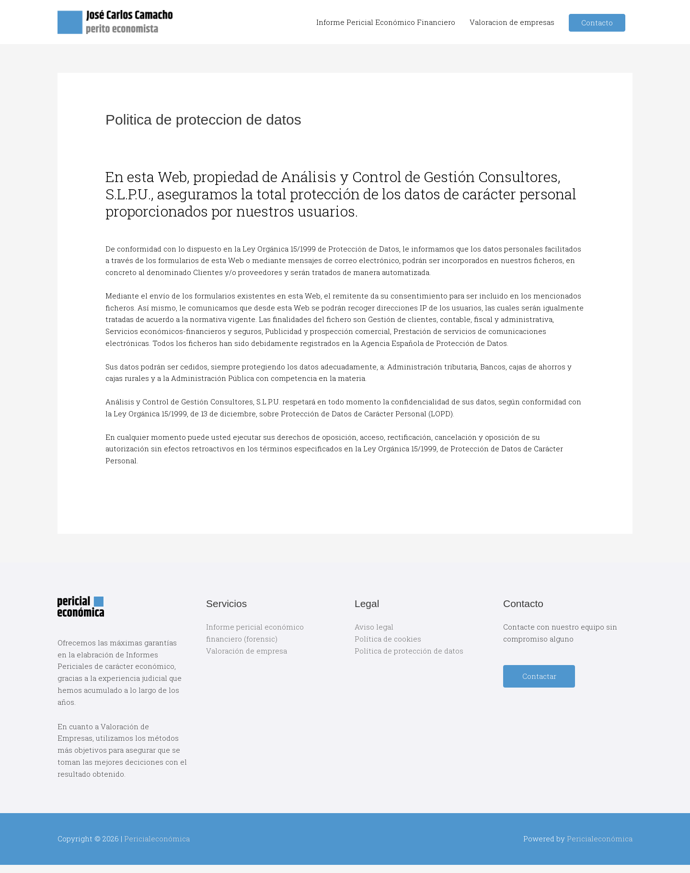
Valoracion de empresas (512, 22)
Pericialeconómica (157, 838)
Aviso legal (374, 627)
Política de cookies (388, 638)
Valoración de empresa (246, 650)
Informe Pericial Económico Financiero (385, 22)
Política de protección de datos (409, 650)
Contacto (597, 22)
